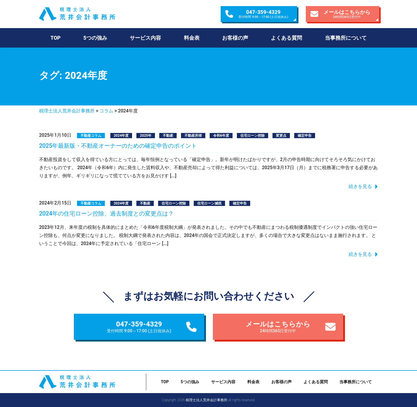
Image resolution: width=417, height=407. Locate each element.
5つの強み (95, 38)
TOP (55, 38)
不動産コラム (91, 136)
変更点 (281, 136)
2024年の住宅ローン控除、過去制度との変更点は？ (106, 213)
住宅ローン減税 (209, 203)
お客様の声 (235, 38)
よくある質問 (286, 38)
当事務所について (346, 38)
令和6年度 (221, 136)
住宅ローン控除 (252, 136)
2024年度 (121, 136)
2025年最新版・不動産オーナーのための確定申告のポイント (118, 145)
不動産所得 (193, 136)
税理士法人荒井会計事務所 (89, 14)
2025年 (145, 136)
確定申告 (305, 136)
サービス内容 (145, 38)
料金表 (192, 38)
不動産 (168, 136)
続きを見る (360, 186)
